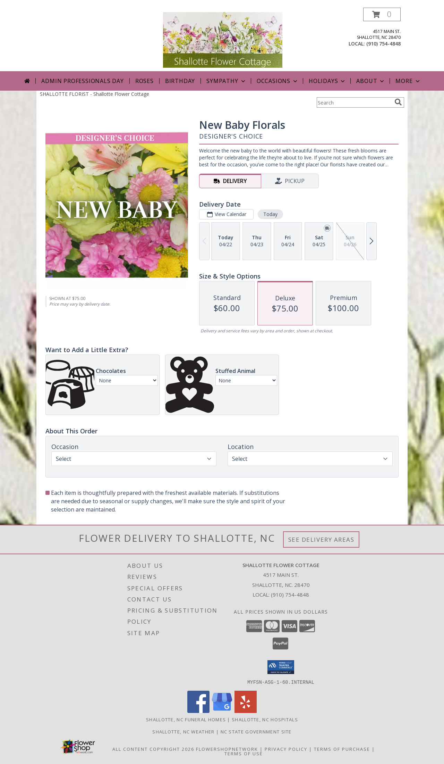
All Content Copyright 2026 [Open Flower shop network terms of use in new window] (153, 749)
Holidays (327, 81)
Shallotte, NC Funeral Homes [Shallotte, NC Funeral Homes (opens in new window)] (186, 719)
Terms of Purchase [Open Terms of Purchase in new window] (342, 749)
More (408, 81)
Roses (144, 81)
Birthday (180, 81)
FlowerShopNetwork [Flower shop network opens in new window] (227, 749)
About (370, 81)
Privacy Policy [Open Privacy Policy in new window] (286, 749)
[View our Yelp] (245, 710)
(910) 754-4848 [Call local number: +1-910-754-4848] (383, 43)
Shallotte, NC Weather (183, 731)
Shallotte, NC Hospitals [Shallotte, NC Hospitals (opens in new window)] (265, 719)
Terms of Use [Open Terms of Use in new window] (243, 753)
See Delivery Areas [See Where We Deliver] (321, 539)
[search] (398, 102)
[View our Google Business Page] (222, 710)
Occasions (278, 81)
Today (270, 214)
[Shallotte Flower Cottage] (222, 39)
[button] (382, 14)
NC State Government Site (256, 731)
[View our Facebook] (198, 710)
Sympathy (226, 81)
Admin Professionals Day (82, 81)
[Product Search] (354, 102)
